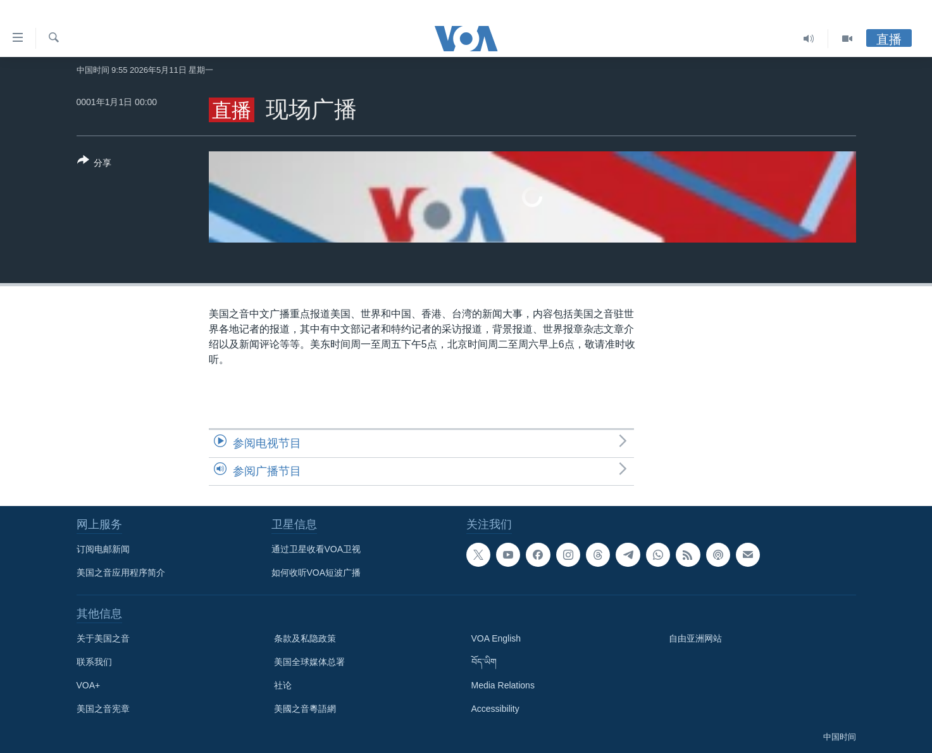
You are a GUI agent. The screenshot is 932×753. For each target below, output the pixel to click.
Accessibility (495, 709)
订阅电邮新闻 (103, 549)
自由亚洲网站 (695, 638)
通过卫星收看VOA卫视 (316, 549)
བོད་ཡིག (484, 662)
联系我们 (94, 662)
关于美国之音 (103, 638)
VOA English (496, 638)
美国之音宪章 (103, 709)
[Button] (94, 164)
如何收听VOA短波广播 (316, 572)
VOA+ (89, 685)
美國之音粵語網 (305, 709)
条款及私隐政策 (305, 638)
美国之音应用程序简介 (121, 572)
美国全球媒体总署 (309, 662)
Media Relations (503, 685)
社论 (283, 685)
